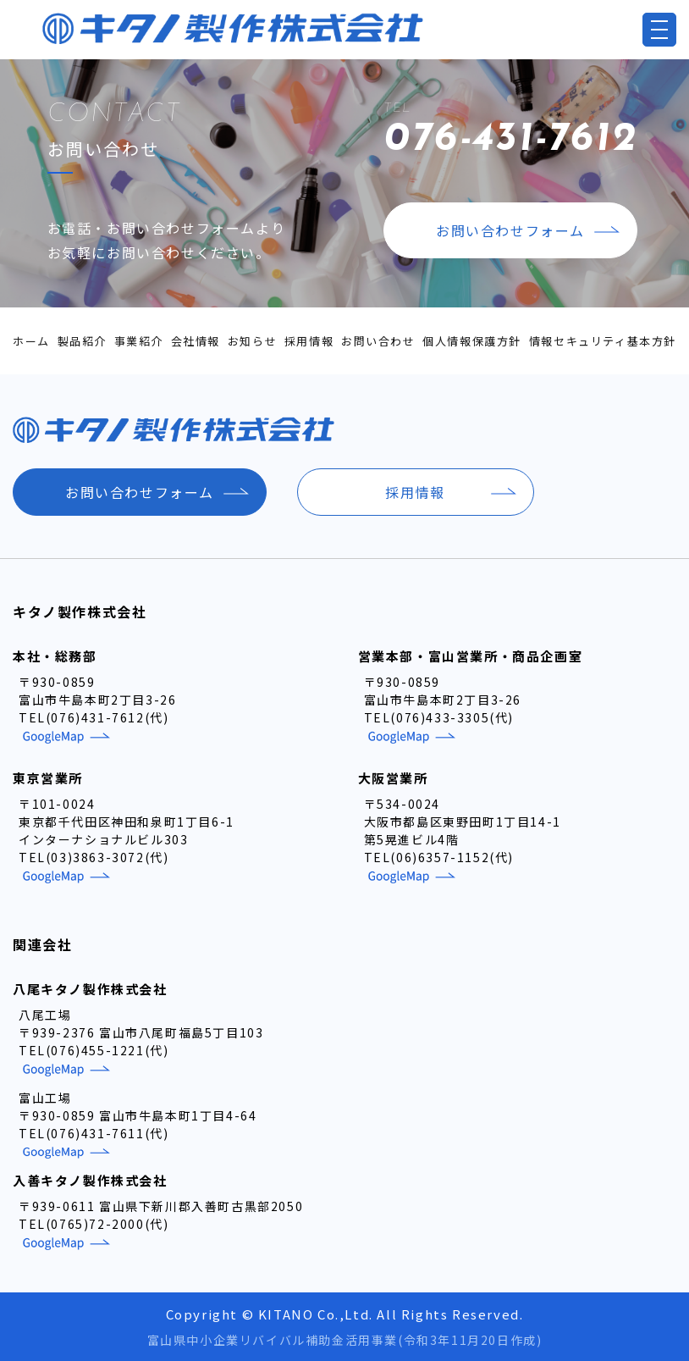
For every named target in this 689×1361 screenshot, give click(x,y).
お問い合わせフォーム (510, 230)
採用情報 (308, 341)
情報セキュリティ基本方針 (602, 341)
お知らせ (252, 341)
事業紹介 (138, 341)
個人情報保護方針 (471, 341)
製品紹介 (82, 341)
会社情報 (195, 341)
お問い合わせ (378, 341)
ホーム (31, 341)
